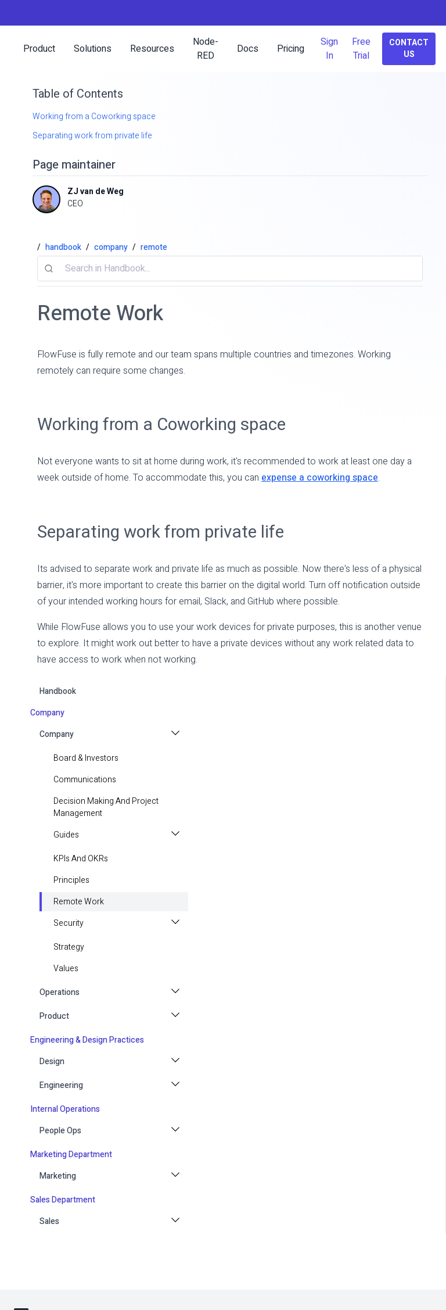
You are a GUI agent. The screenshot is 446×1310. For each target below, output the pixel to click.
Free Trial (361, 49)
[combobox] (230, 268)
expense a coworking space (319, 478)
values (65, 968)
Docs (247, 49)
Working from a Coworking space (94, 116)
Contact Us (409, 48)
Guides (66, 835)
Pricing (290, 49)
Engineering (61, 1085)
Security (68, 923)
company (111, 247)
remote (154, 247)
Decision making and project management (106, 807)
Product (54, 1016)
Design (51, 1061)
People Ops (60, 1131)
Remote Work (78, 902)
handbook (57, 691)
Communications (84, 780)
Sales (49, 1221)
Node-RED (205, 49)
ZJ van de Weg (95, 191)
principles (71, 880)
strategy (68, 947)
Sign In (329, 49)
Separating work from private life (92, 136)
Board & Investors (85, 758)
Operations (59, 992)
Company (56, 734)
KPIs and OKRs (80, 859)
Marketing (57, 1176)
